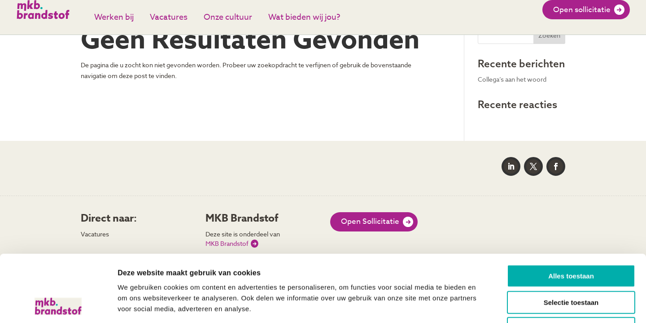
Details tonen (484, 305)
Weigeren (571, 266)
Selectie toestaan (571, 240)
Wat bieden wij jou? (304, 17)
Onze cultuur (228, 17)
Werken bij (114, 17)
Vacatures (169, 17)
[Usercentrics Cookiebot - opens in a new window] (58, 305)
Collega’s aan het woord (512, 79)
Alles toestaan (571, 213)
